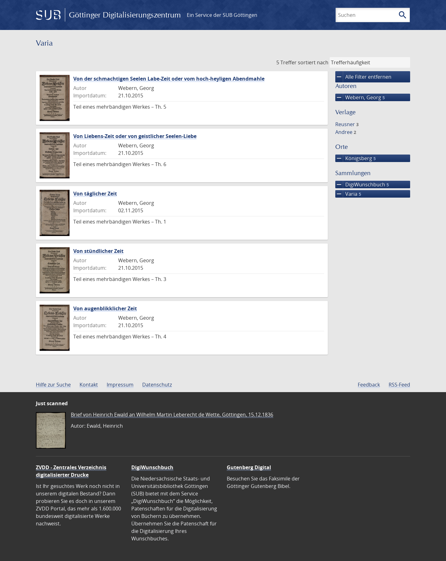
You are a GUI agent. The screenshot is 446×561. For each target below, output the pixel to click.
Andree (345, 132)
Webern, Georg (360, 97)
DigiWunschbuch (362, 184)
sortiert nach (313, 62)
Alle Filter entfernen (363, 76)
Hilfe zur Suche (53, 384)
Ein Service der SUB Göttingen (222, 15)
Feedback (369, 384)
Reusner (347, 124)
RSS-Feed (399, 384)
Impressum (120, 384)
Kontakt (89, 384)
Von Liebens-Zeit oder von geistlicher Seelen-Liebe (134, 136)
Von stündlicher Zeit (98, 251)
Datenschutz (157, 384)
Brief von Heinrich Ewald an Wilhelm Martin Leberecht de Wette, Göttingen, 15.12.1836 (172, 414)
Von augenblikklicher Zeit (105, 308)
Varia (348, 194)
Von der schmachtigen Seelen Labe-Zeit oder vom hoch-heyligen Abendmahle (168, 78)
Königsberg (355, 158)
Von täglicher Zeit (95, 193)
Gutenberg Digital (249, 467)
